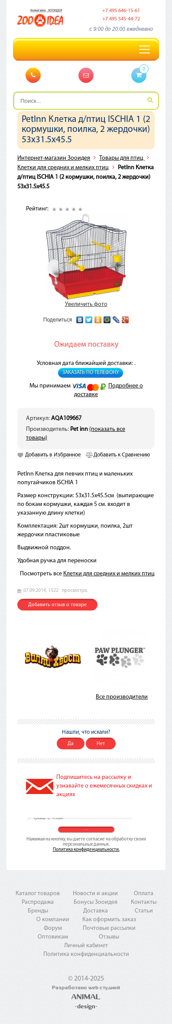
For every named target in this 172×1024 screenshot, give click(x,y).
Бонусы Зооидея (95, 902)
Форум (53, 928)
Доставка (95, 911)
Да (71, 743)
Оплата (143, 893)
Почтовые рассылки (109, 928)
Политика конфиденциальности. (86, 849)
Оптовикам (53, 937)
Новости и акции (95, 893)
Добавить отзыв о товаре (57, 604)
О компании (52, 919)
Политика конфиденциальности (86, 954)
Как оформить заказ (109, 919)
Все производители (122, 697)
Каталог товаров (38, 893)
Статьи (144, 911)
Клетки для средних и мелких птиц (63, 167)
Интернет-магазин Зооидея (53, 158)
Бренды (38, 911)
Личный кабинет (86, 945)
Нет (101, 743)
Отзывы (109, 937)
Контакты (143, 902)
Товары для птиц (122, 158)
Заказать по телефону (90, 372)
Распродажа (38, 902)
